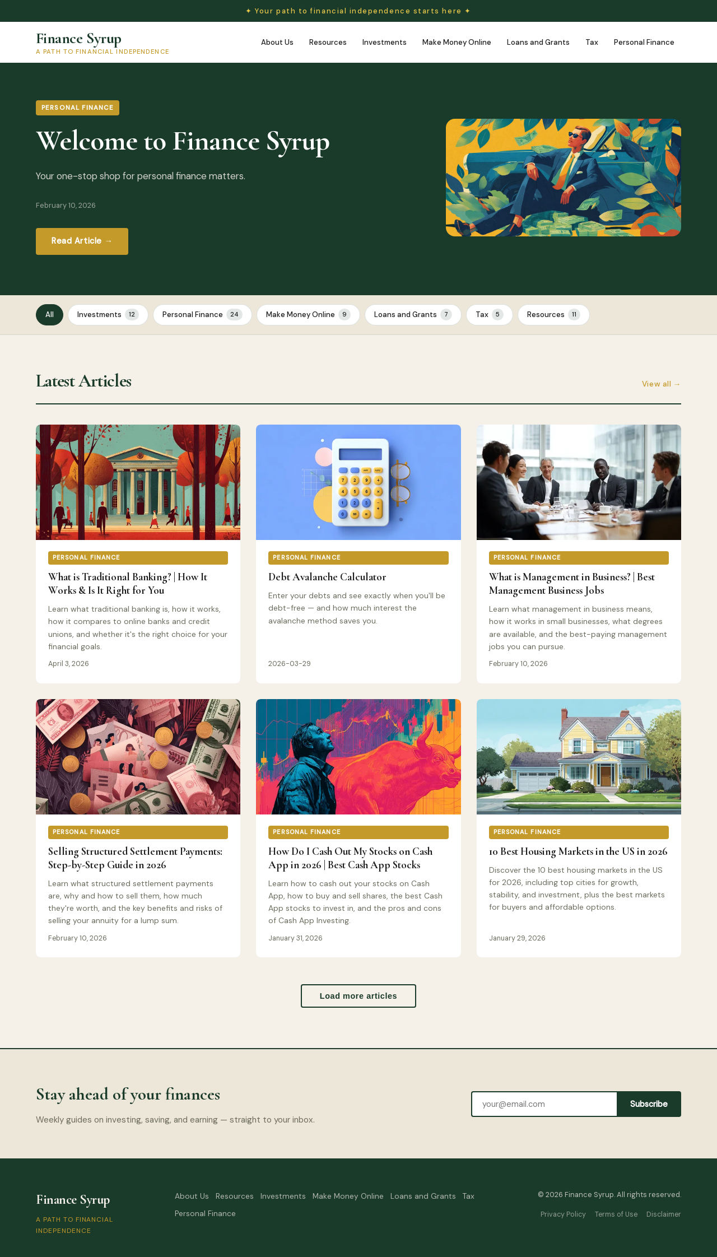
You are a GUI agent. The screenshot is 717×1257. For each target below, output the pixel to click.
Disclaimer (663, 1214)
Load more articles (358, 995)
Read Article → (82, 241)
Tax (591, 42)
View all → (661, 384)
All (49, 314)
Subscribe (649, 1104)
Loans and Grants (538, 42)
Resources (328, 42)
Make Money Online (456, 42)
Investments (384, 42)
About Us (277, 42)
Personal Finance (644, 42)
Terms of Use (616, 1214)
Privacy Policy (563, 1214)
